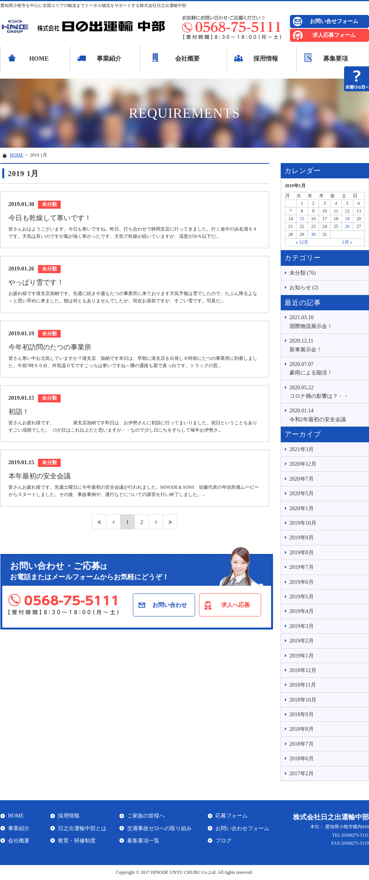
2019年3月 (302, 626)
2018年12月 (303, 670)
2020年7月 (302, 479)
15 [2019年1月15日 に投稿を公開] (302, 218)
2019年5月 (302, 597)
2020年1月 (302, 508)
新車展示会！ (327, 344)
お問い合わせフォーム (242, 828)
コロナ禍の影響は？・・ (327, 391)
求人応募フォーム (334, 35)
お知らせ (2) (304, 287)
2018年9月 (302, 714)
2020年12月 (303, 464)
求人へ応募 (235, 605)
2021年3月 (302, 449)
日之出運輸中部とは (82, 828)
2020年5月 (302, 493)
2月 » (347, 242)
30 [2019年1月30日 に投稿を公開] (313, 234)
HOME (39, 58)
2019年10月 (303, 523)
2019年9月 (302, 538)
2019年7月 (302, 567)
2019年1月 (302, 656)
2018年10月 (303, 700)
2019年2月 (302, 641)
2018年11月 (303, 685)
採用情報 (265, 58)
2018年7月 (302, 744)
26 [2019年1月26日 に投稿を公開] (347, 226)
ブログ (223, 841)
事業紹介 (109, 58)
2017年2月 (302, 773)
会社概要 (187, 58)
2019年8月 (302, 552)
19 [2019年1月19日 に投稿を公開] (347, 218)
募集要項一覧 (143, 841)
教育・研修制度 (77, 841)
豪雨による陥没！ (327, 368)
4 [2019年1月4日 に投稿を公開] (336, 203)
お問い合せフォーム (334, 21)
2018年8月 (302, 729)
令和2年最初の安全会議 (327, 414)
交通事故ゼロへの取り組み (159, 828)
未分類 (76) (303, 273)
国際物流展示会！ (327, 321)
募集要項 (335, 58)
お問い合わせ (169, 605)
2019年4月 (302, 611)
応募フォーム (231, 816)
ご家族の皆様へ (146, 816)
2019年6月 (302, 582)
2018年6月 (302, 758)
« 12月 (302, 242)
